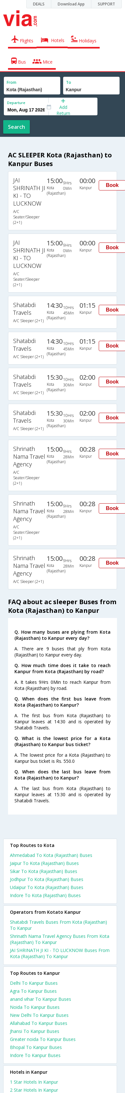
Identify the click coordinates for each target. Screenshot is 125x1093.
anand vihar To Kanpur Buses (40, 999)
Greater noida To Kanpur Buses (43, 1039)
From (11, 82)
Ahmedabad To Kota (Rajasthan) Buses (51, 855)
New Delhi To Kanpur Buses (39, 1015)
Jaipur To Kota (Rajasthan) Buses (44, 863)
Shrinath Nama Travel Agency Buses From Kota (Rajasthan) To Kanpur (59, 939)
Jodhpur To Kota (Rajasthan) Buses (46, 879)
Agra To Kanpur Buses (33, 991)
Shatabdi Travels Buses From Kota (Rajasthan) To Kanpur (58, 925)
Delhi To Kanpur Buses (34, 983)
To (68, 82)
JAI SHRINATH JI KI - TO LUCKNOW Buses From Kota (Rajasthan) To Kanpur (60, 953)
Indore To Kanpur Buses (35, 1055)
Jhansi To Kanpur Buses (34, 1031)
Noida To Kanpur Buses (35, 1007)
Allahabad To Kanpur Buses (38, 1023)
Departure (16, 102)
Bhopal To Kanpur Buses (36, 1047)
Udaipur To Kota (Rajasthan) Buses (46, 887)
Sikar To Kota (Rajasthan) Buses (43, 871)
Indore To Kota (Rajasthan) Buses (45, 895)
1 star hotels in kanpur (34, 1082)
